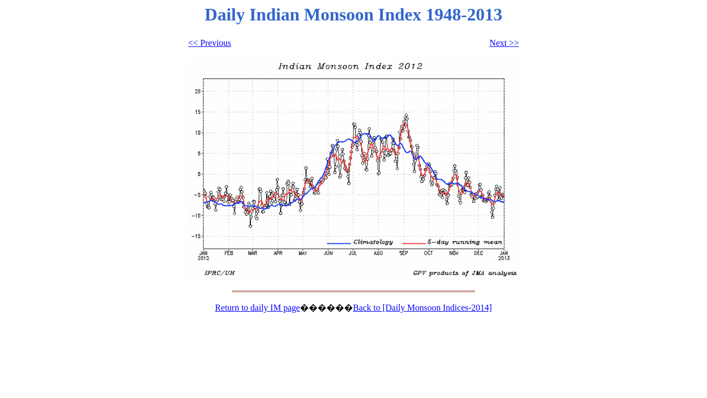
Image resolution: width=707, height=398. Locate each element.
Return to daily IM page (257, 307)
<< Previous (209, 43)
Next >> (504, 43)
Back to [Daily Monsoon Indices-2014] (422, 307)
